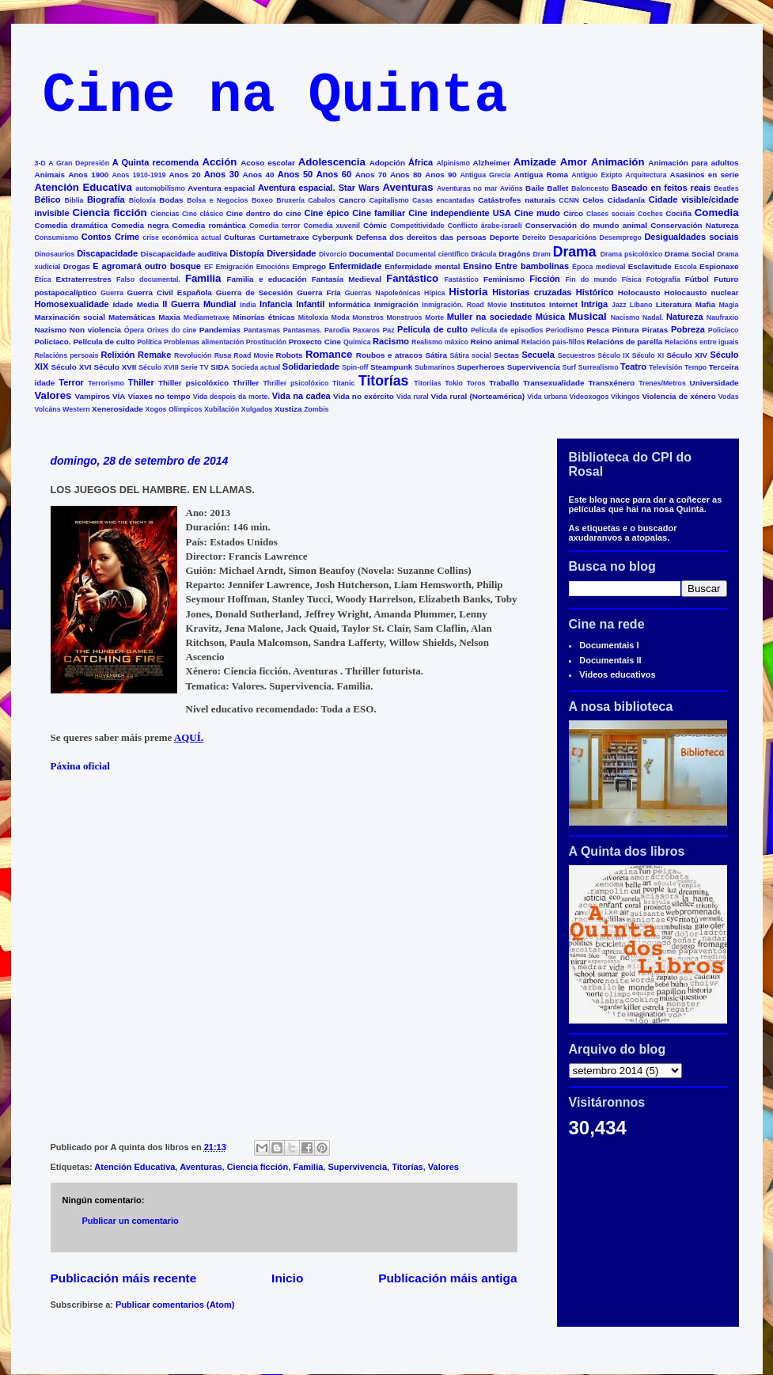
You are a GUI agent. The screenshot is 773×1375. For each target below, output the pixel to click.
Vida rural (412, 397)
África (420, 162)
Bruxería (290, 200)
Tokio (454, 383)
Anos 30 (221, 174)
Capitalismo (389, 200)
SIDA (219, 367)
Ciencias (164, 214)
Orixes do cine (172, 330)
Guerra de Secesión (254, 292)
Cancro (352, 200)
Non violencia (95, 329)
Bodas (171, 200)
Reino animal (495, 341)
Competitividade (417, 226)
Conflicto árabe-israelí (485, 226)
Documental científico (432, 254)
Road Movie (253, 355)
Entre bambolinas (532, 266)
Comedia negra (140, 225)
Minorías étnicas (264, 317)
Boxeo (262, 200)
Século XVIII (158, 367)
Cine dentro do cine (263, 213)
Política (149, 342)
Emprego (309, 266)
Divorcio (333, 254)
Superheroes (480, 367)
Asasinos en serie (704, 174)
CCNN (568, 200)
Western (76, 409)
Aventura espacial (221, 188)
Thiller (141, 382)
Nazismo (51, 329)
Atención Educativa (83, 187)
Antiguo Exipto (596, 175)
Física (632, 279)
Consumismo (57, 237)
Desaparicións (573, 237)
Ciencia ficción (110, 212)
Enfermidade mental (422, 266)
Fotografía (663, 279)
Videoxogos (589, 397)
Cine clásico (202, 214)
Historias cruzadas (531, 292)
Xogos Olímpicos (174, 409)
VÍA (118, 396)
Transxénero (611, 382)
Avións (511, 188)
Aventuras (407, 187)
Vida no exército (363, 396)
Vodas (728, 397)
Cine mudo (537, 213)
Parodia (337, 330)
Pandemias (220, 329)
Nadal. (652, 317)
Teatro (633, 366)
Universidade (714, 382)
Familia (203, 278)
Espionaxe (718, 266)
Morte (434, 317)
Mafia (705, 304)
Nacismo (625, 317)
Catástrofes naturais (516, 200)
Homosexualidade (72, 304)
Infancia (276, 304)
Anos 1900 (88, 174)
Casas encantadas (443, 200)
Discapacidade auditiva (184, 253)
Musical (587, 316)
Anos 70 (371, 174)
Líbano (641, 305)
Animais (50, 174)
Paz (388, 330)
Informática (349, 304)
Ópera (134, 330)
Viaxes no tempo (159, 396)
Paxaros (366, 330)
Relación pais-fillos (553, 342)
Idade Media (135, 304)
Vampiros (91, 396)
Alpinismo (453, 163)
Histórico (595, 292)
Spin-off (355, 367)
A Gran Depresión (78, 163)
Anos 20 (184, 174)
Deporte (504, 237)
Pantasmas (262, 330)
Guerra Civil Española (169, 292)
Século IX (613, 355)
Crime (127, 236)
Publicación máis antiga (447, 1278)
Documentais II (610, 660)
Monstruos (404, 317)
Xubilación (221, 409)
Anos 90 (441, 174)
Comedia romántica (209, 225)
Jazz (619, 305)
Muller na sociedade (489, 316)
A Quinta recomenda (155, 162)
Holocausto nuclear (702, 292)
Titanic (343, 383)
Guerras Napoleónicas (383, 293)
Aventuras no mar (467, 188)
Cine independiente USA (459, 213)
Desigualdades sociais (691, 236)
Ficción (544, 278)
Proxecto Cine (315, 341)
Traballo (504, 382)
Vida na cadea (301, 396)
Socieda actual (256, 367)
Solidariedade (310, 366)
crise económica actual (181, 237)
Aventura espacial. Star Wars (319, 187)
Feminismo (504, 279)
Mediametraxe (207, 317)
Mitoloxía (313, 317)
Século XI (648, 355)
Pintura (625, 329)
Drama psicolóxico (632, 254)
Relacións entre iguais (701, 342)
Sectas (506, 355)
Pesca (597, 329)
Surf (570, 367)
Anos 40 (259, 174)
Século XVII (114, 367)
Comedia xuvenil (331, 226)
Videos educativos (617, 674)
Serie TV (194, 367)
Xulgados (257, 409)
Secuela (538, 354)
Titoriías (427, 383)
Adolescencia (332, 162)
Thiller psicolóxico (193, 382)
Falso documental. (148, 279)
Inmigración (396, 304)
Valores (53, 395)
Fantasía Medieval (346, 279)
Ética (43, 279)
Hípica (434, 293)
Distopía (246, 253)
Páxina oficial (80, 766)
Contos (96, 236)
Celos (593, 200)
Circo (573, 213)
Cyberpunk (333, 237)
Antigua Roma (540, 174)
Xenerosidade (117, 409)
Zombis (316, 409)
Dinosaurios (55, 254)
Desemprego (621, 237)
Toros (476, 383)
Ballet (557, 188)
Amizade (534, 162)
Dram (541, 254)
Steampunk (391, 367)
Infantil (310, 304)
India (248, 305)
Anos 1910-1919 (138, 175)
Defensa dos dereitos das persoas (421, 237)
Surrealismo (598, 367)
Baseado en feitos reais (661, 187)
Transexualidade (553, 382)
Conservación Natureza (694, 225)
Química (357, 342)
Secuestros (576, 355)
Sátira (435, 355)
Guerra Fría (319, 292)
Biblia (74, 200)
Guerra (111, 293)
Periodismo (565, 330)
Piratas (655, 329)
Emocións (273, 267)
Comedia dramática (71, 225)
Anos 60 (333, 174)
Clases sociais (610, 214)
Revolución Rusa (202, 355)
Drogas (76, 266)
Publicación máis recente (124, 1278)
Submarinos (435, 367)
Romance (328, 354)
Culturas (240, 237)
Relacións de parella (625, 341)
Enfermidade (355, 266)
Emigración (234, 267)
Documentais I (608, 645)
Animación (617, 162)
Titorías (383, 381)
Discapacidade (107, 253)
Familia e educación (267, 279)
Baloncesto (589, 188)
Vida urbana (547, 397)
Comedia (717, 212)
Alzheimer (491, 162)
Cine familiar (378, 213)
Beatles (726, 188)
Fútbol (697, 279)
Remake (154, 354)
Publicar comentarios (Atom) (175, 1304)
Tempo (695, 367)
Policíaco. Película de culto (85, 341)
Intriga (595, 304)
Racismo (391, 341)
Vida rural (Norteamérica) (478, 396)
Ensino (477, 266)
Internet (563, 304)
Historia (468, 292)
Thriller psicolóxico (295, 383)
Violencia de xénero (678, 396)
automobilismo (160, 188)
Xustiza (288, 409)
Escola (685, 267)
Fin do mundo (590, 279)
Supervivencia (533, 367)
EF (208, 267)
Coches (650, 214)
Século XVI (71, 367)
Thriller (246, 382)
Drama (575, 252)
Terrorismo (106, 383)
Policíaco (723, 330)
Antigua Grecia (485, 175)
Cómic (375, 225)
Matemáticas (131, 317)
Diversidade (291, 253)
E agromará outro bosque (147, 266)
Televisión (665, 367)
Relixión (118, 354)
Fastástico (461, 279)
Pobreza (688, 329)
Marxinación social (70, 317)
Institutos (527, 304)
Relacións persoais (67, 355)
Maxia (169, 317)
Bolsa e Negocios (217, 200)
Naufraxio (723, 317)
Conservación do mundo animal (586, 225)
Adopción (387, 162)
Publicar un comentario (130, 1220)
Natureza (684, 316)
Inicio (287, 1278)
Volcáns (48, 409)
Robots (289, 355)
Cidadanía (626, 200)
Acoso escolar (268, 162)
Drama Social (689, 253)
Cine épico (327, 213)
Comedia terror (275, 226)
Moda (341, 317)
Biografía (106, 199)
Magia (729, 305)
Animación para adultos (693, 162)
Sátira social (470, 355)
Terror (71, 382)
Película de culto (432, 329)
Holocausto (639, 292)
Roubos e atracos (389, 355)
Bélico (48, 199)
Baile (534, 188)
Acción (219, 162)
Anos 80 (406, 174)
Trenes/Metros (662, 383)
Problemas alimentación (204, 342)
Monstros (368, 317)
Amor (573, 162)
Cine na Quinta (275, 96)
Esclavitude (650, 266)
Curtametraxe (284, 237)
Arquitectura (645, 175)
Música (550, 316)
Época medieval (598, 267)
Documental (371, 253)
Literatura (674, 304)
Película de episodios (507, 330)
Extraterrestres (84, 279)
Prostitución (266, 342)
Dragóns (514, 253)
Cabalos (321, 200)
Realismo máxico (439, 342)
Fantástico (412, 278)
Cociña (678, 213)
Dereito (534, 237)
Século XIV (686, 355)
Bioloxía (142, 200)
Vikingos (625, 397)
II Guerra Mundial (199, 304)
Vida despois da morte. (231, 397)
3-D (40, 163)
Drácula (483, 254)
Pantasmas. (302, 330)
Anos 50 (295, 174)
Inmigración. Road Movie (464, 305)
